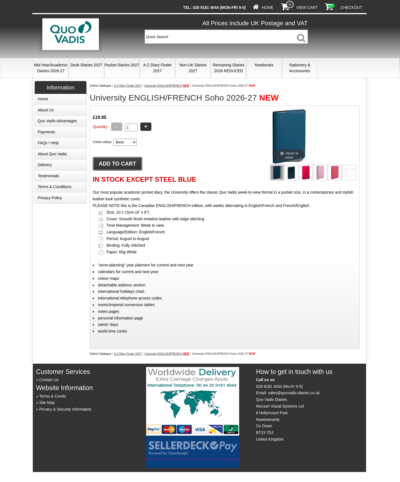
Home (267, 7)
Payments (46, 132)
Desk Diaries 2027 (86, 65)
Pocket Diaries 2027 (121, 65)
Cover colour (102, 142)
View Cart (307, 7)
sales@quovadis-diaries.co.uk (294, 393)
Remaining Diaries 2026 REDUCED (228, 68)
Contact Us (49, 380)
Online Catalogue (100, 85)
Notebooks (264, 65)
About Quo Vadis (52, 154)
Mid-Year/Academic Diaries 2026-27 (51, 68)
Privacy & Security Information (65, 409)
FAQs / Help (48, 143)
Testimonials (48, 176)
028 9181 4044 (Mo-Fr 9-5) (279, 386)
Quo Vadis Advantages (57, 121)
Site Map (47, 402)
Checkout (351, 7)
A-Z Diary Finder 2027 (157, 68)
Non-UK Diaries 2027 (192, 68)
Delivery (45, 165)
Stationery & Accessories (299, 68)
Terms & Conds (52, 396)
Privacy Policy (50, 198)
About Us (46, 110)
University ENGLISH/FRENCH (166, 85)
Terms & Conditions (54, 186)
